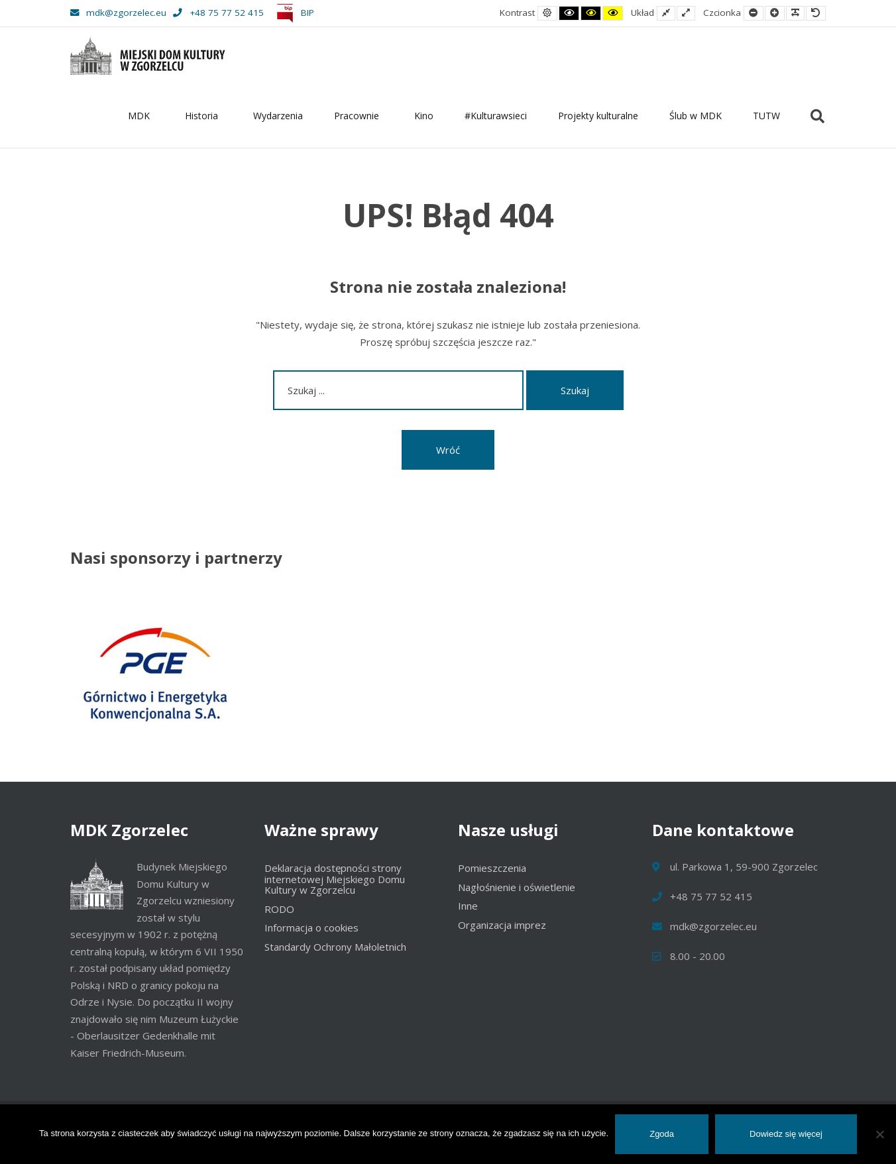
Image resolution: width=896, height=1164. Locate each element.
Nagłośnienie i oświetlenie (516, 887)
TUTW (766, 115)
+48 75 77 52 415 (218, 13)
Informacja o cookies (311, 927)
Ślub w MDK (695, 115)
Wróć (448, 449)
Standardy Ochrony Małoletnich (335, 946)
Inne (468, 905)
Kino (423, 115)
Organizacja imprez (502, 924)
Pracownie (358, 115)
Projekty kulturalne (598, 115)
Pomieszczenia (492, 867)
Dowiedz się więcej (786, 1134)
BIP (293, 13)
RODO (279, 909)
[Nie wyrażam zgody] (879, 1134)
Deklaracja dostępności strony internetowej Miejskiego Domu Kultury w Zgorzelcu (334, 878)
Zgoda (661, 1134)
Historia (203, 115)
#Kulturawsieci (496, 115)
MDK (141, 115)
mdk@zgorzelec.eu (118, 13)
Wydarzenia (278, 115)
